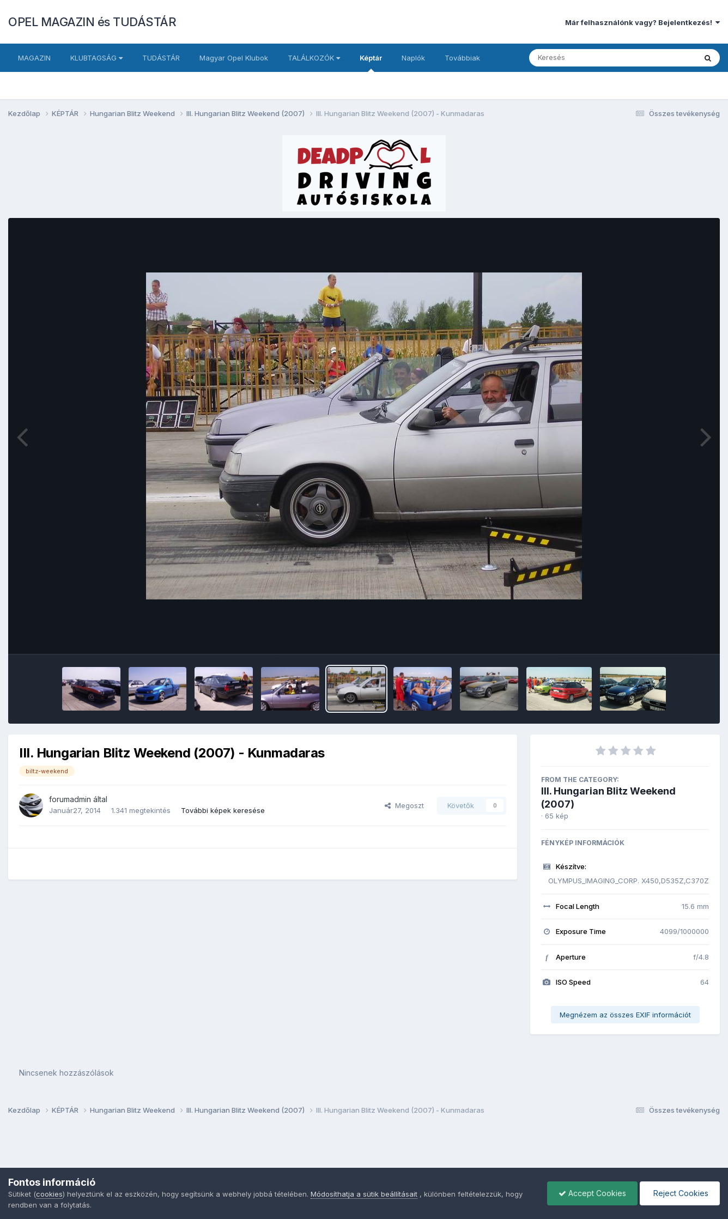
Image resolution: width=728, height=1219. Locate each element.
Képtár (371, 62)
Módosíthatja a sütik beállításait (364, 1194)
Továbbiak (462, 57)
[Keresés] (582, 57)
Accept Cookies (592, 1193)
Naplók (413, 57)
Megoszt (404, 805)
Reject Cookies (679, 1193)
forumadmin (70, 799)
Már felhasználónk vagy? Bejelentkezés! (642, 22)
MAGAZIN (34, 57)
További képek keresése (223, 810)
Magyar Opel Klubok (233, 57)
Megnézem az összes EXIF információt (625, 1014)
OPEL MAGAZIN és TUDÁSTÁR (92, 22)
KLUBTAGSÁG (96, 57)
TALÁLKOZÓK (314, 57)
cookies (49, 1194)
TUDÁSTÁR (161, 57)
